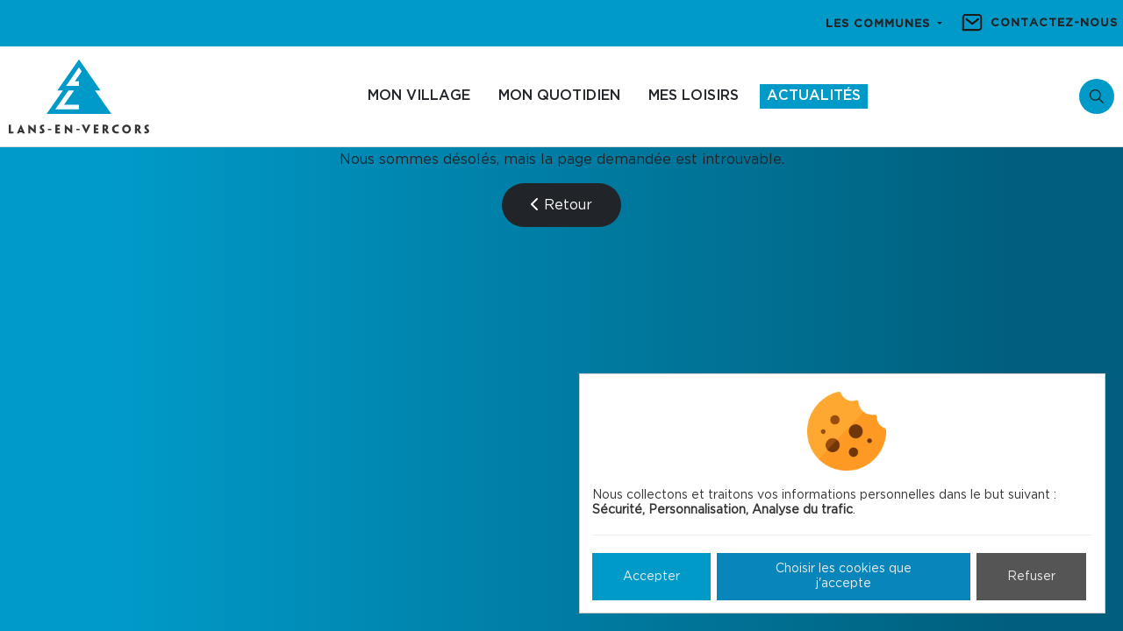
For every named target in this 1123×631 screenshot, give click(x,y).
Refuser (1031, 577)
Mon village (419, 96)
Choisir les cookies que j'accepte (844, 576)
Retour (561, 204)
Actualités (814, 96)
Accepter (651, 577)
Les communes (880, 24)
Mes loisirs (693, 96)
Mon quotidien (559, 96)
